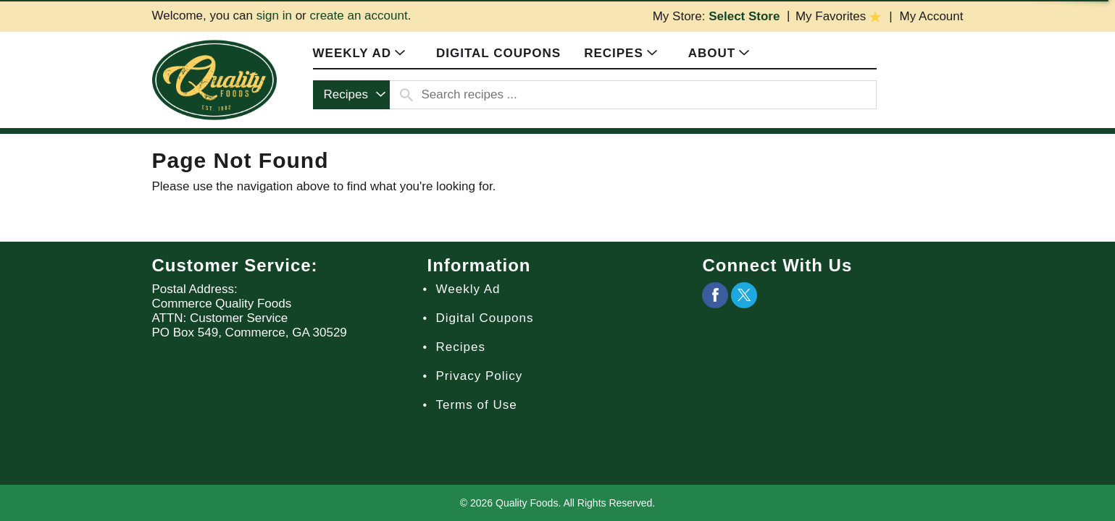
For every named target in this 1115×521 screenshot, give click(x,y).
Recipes (460, 347)
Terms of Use (476, 405)
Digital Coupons (484, 318)
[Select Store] (746, 16)
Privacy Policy (478, 376)
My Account (932, 16)
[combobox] (351, 94)
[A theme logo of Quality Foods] (214, 79)
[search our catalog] (406, 94)
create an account (358, 15)
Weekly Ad (467, 289)
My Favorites (830, 16)
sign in (274, 15)
